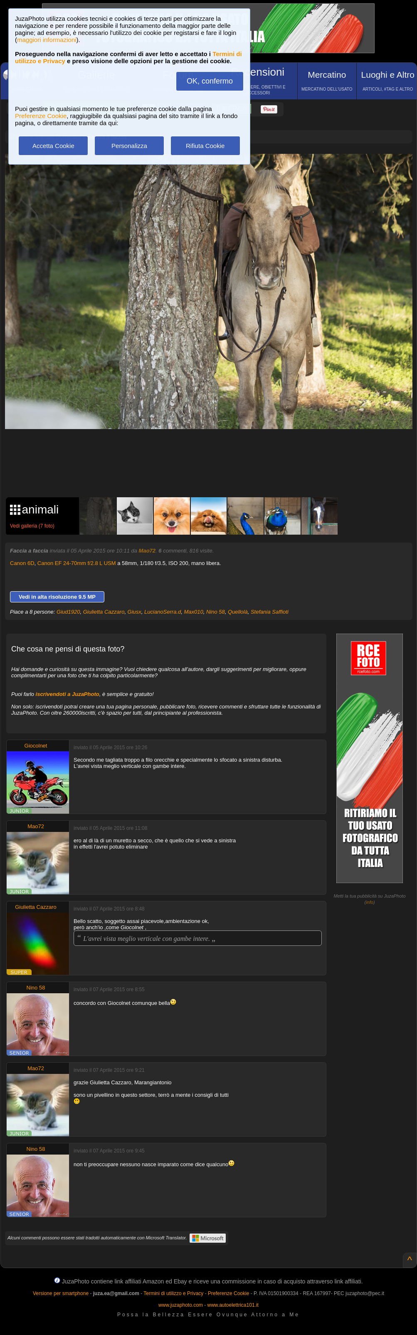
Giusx (134, 612)
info (369, 902)
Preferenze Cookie (41, 115)
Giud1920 (68, 612)
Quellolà (238, 612)
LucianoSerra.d (162, 612)
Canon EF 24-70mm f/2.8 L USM (76, 563)
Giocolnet (36, 746)
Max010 (193, 612)
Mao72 (147, 551)
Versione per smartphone (61, 1293)
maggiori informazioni (46, 39)
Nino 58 (215, 612)
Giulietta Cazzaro (104, 612)
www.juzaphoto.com (180, 1305)
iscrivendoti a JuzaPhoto (67, 694)
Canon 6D (22, 563)
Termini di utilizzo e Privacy (173, 1293)
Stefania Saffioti (270, 612)
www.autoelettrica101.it (232, 1305)
